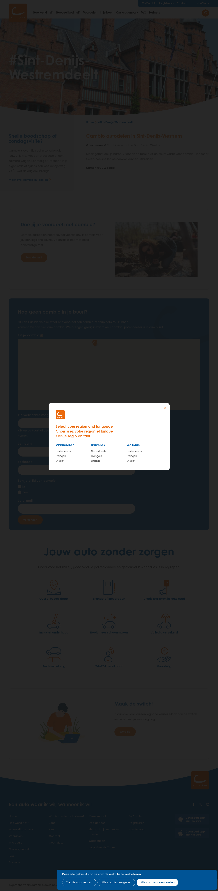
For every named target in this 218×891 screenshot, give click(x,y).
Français (61, 456)
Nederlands (63, 451)
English (60, 461)
